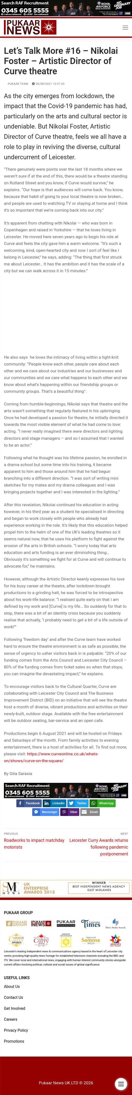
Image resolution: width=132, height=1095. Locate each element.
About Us (12, 986)
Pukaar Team (16, 83)
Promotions (14, 1041)
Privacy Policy (16, 1030)
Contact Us (13, 997)
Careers (10, 1019)
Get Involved (14, 1008)
